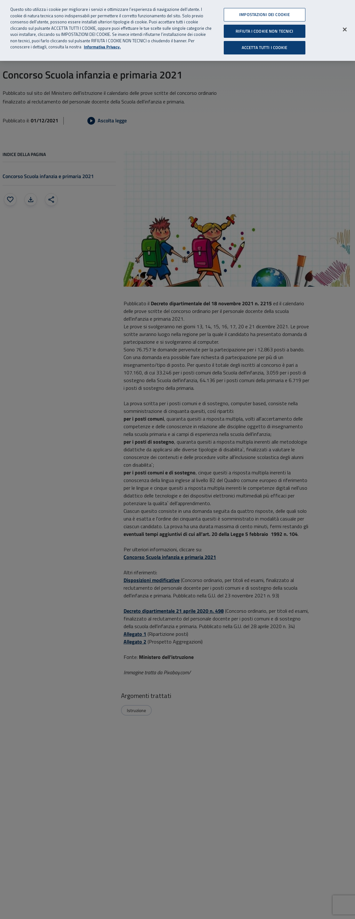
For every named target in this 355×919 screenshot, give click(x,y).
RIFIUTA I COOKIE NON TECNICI (265, 31)
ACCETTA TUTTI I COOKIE (264, 47)
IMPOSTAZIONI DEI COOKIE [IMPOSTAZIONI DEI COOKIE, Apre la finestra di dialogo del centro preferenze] (264, 14)
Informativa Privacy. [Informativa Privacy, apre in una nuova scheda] (102, 47)
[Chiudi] (345, 29)
